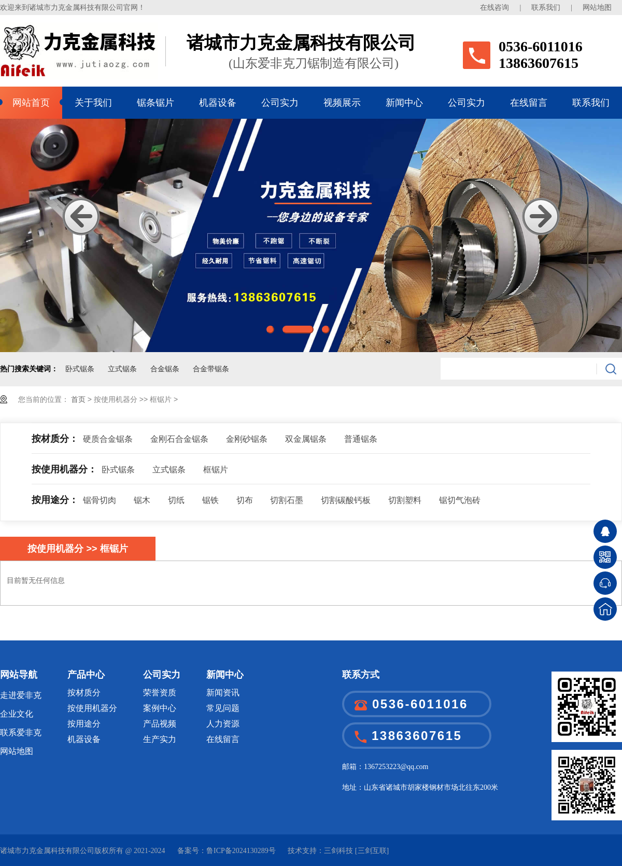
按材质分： (55, 439)
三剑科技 (338, 851)
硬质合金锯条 (108, 439)
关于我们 (93, 102)
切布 (244, 500)
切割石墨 (286, 500)
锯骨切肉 (99, 500)
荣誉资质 (159, 692)
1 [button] (270, 329)
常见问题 (222, 708)
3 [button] (326, 329)
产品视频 (159, 723)
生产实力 (159, 739)
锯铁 (210, 500)
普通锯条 (360, 439)
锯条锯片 (155, 102)
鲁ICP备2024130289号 (241, 851)
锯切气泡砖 (459, 500)
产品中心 (86, 674)
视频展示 (342, 102)
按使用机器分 (92, 708)
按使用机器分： (64, 469)
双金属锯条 (306, 439)
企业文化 (16, 713)
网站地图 (597, 7)
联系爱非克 (20, 732)
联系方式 (360, 674)
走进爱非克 (20, 695)
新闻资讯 (222, 692)
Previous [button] (81, 216)
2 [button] (298, 329)
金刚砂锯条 (246, 439)
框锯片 (215, 469)
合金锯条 (164, 369)
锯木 (142, 500)
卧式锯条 (79, 369)
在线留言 (528, 102)
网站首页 (31, 102)
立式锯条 (122, 369)
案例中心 (159, 708)
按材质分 (84, 692)
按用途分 (84, 723)
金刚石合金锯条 (179, 439)
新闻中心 (404, 102)
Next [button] (541, 216)
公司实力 (280, 102)
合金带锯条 (211, 369)
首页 (79, 399)
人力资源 (222, 723)
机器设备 (217, 102)
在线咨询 (494, 7)
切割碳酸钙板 (346, 500)
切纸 (176, 500)
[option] (311, 235)
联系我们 (545, 7)
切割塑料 (404, 500)
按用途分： (55, 500)
